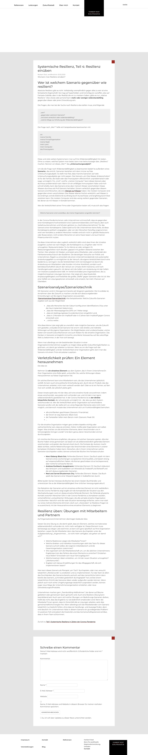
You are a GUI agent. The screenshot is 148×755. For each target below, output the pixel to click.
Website (43, 696)
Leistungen (33, 5)
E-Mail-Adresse (46, 691)
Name (43, 685)
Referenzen (19, 5)
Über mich (63, 5)
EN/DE (125, 5)
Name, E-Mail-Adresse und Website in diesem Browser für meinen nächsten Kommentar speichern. (71, 705)
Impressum (25, 740)
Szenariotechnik (58, 298)
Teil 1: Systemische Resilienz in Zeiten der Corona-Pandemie (70, 622)
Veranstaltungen (27, 747)
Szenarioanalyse (45, 298)
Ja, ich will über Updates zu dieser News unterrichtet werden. (66, 718)
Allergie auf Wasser (73, 191)
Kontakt (76, 5)
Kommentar (45, 659)
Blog (43, 747)
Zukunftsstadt (48, 5)
